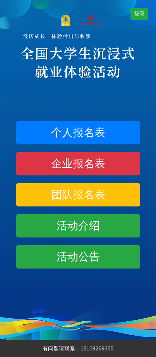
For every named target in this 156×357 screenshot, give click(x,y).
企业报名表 (78, 164)
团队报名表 (78, 195)
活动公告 (78, 257)
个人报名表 (78, 133)
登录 (139, 13)
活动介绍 (78, 226)
